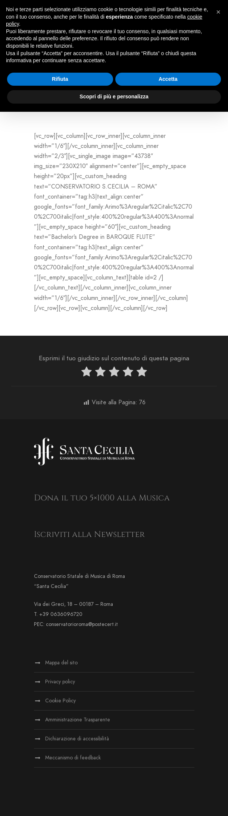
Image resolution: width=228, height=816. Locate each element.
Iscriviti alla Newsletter (89, 534)
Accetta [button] (168, 79)
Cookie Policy (60, 700)
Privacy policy (60, 681)
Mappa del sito (61, 662)
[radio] (86, 373)
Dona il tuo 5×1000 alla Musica (102, 498)
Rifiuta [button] (60, 79)
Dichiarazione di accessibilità (77, 738)
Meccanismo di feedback (73, 757)
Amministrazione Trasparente (77, 719)
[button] (218, 12)
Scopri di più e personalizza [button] (113, 96)
